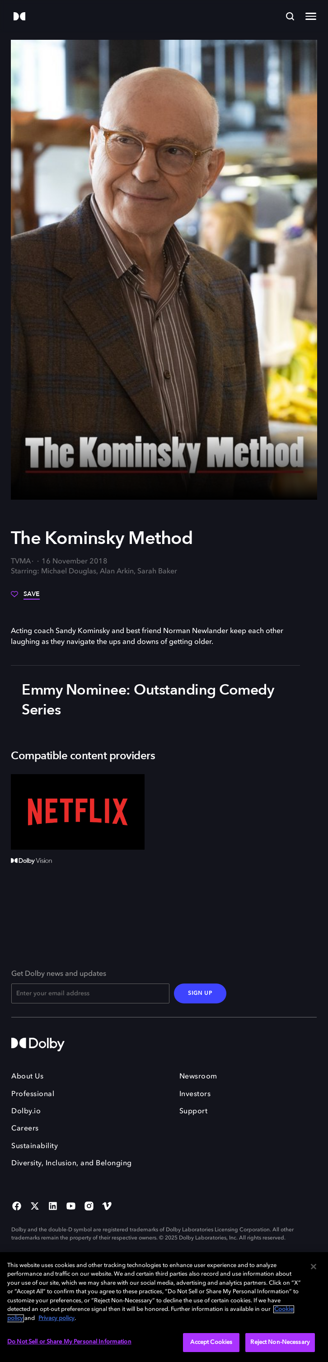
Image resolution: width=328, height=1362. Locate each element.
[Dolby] (19, 17)
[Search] (290, 16)
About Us (27, 1076)
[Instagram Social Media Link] (89, 1207)
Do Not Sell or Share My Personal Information (69, 1342)
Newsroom (198, 1076)
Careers (25, 1128)
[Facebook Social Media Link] (16, 1207)
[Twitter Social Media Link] (34, 1207)
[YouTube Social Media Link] (71, 1207)
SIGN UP (200, 993)
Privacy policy (56, 1318)
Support (193, 1111)
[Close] (313, 1267)
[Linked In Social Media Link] (52, 1207)
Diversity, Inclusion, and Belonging (71, 1163)
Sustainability (34, 1146)
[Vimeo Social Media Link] (107, 1207)
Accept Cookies (211, 1342)
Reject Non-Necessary (280, 1342)
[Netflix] (78, 812)
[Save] (25, 597)
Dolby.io (26, 1111)
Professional (32, 1094)
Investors (195, 1094)
